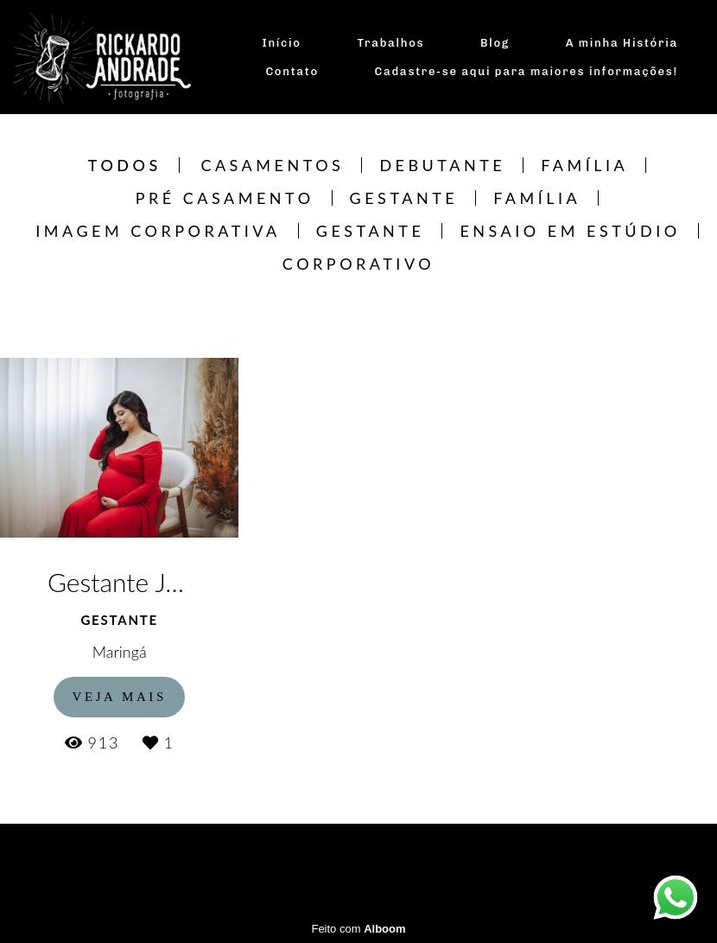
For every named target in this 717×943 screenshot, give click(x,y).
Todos (125, 165)
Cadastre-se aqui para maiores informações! (527, 71)
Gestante (404, 198)
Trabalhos (390, 42)
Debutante (442, 165)
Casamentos (272, 165)
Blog (495, 42)
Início (282, 42)
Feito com (358, 928)
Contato (291, 71)
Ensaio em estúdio (570, 231)
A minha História (622, 42)
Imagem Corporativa (157, 231)
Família (584, 165)
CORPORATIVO (358, 263)
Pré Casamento (225, 198)
